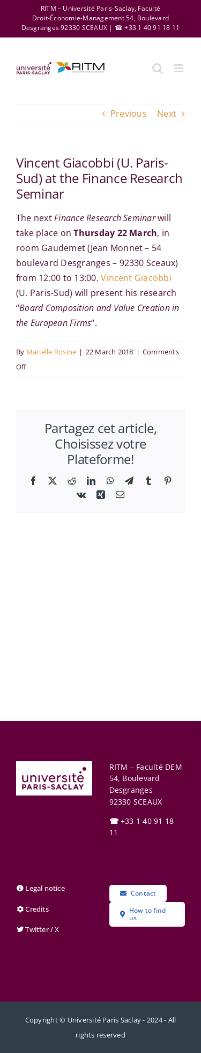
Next (166, 113)
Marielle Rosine (51, 352)
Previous (128, 113)
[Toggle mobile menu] (179, 68)
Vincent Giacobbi (136, 278)
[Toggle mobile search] (157, 68)
